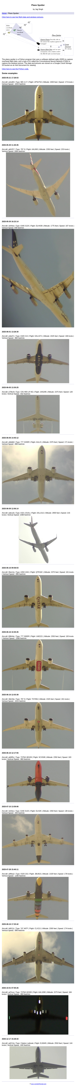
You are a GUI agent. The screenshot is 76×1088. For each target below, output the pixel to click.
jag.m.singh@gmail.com (38, 1084)
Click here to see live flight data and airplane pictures (22, 17)
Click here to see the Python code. (15, 69)
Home (4, 13)
